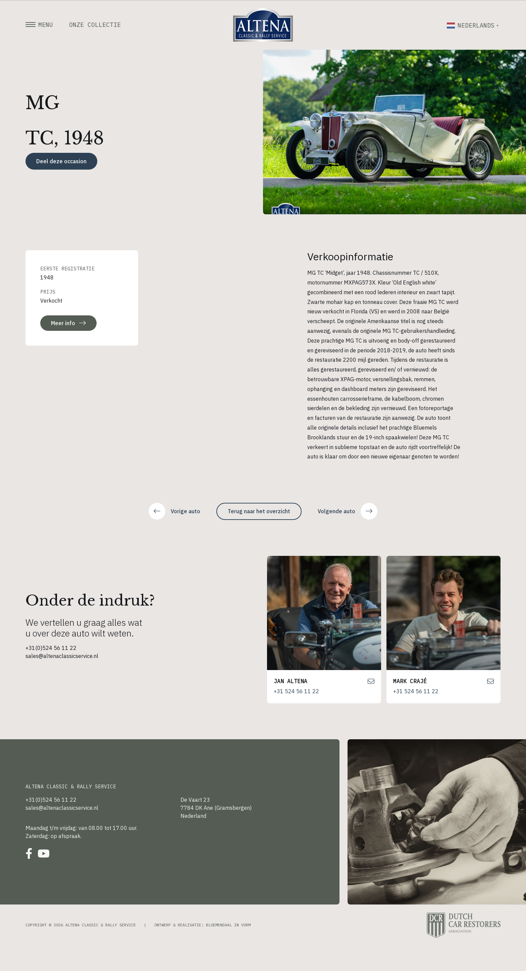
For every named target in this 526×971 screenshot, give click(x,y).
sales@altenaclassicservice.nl (61, 656)
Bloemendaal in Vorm (228, 924)
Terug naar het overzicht (259, 511)
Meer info (68, 323)
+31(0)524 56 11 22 (50, 648)
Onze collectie (95, 25)
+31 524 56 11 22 (296, 691)
